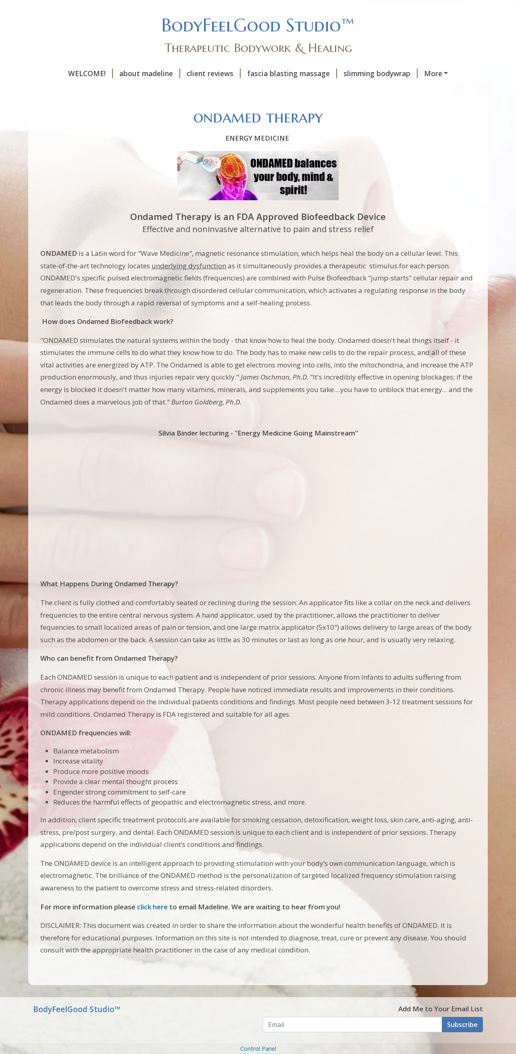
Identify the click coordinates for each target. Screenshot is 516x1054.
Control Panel (258, 1048)
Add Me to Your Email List (440, 1008)
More (433, 73)
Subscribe (462, 1024)
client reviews (214, 73)
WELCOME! (90, 73)
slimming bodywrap (380, 73)
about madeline (149, 73)
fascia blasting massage (292, 73)
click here (153, 906)
